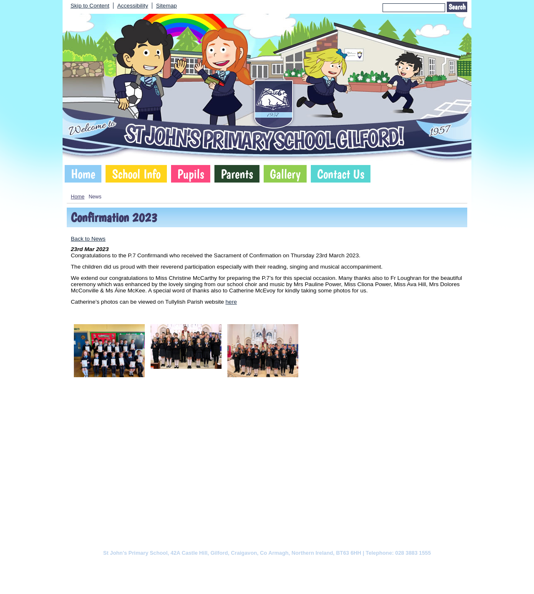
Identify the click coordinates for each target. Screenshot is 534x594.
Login (320, 580)
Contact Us (340, 173)
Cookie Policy (183, 565)
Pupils (190, 173)
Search (457, 7)
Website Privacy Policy (232, 565)
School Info (136, 173)
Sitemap (166, 6)
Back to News (88, 239)
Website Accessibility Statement (303, 565)
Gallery (285, 173)
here (231, 302)
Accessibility (132, 6)
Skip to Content (90, 6)
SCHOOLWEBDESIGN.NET (275, 580)
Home (83, 173)
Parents (237, 173)
